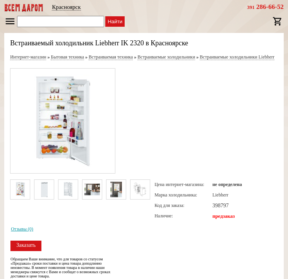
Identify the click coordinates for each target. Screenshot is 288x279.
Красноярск (66, 7)
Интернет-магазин (28, 57)
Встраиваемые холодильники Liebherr (237, 57)
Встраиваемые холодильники (166, 57)
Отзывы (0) (22, 229)
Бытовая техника (67, 57)
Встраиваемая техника (111, 57)
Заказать (26, 245)
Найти (115, 21)
